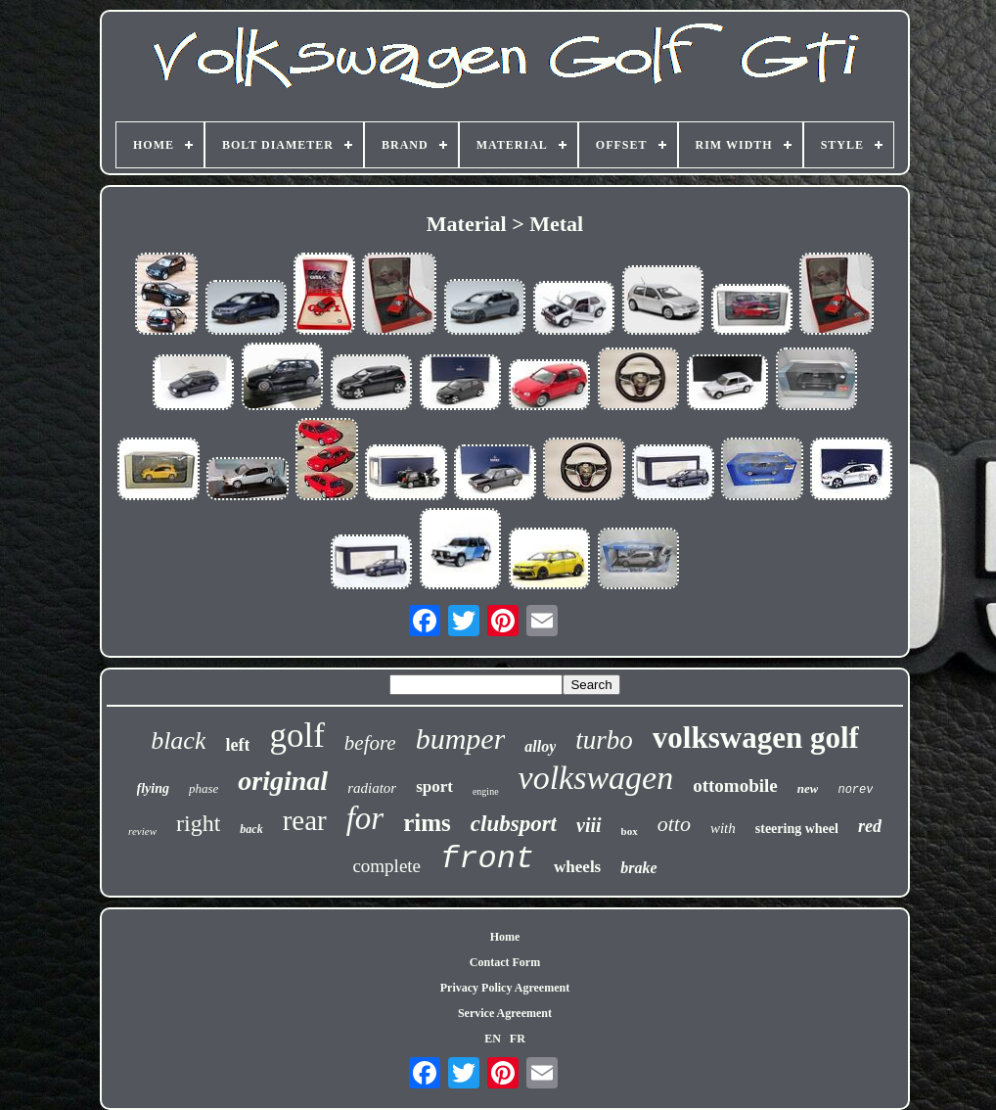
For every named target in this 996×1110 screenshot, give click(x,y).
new (808, 788)
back (251, 829)
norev (855, 790)
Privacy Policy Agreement (504, 987)
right (198, 823)
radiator (371, 788)
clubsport (514, 823)
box (629, 831)
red (870, 826)
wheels (577, 866)
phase (203, 788)
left (237, 745)
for (365, 818)
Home (505, 937)
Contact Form (505, 962)
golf (296, 736)
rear (305, 820)
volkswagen (596, 778)
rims (427, 822)
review (142, 831)
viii (589, 825)
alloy (540, 746)
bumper (461, 738)
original (283, 780)
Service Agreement (505, 1013)
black (178, 740)
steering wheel (796, 828)
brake (638, 867)
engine (486, 791)
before (370, 743)
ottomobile (735, 785)
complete (386, 866)
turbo (604, 740)
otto (674, 823)
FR (517, 1038)
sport (434, 786)
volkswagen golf (756, 737)
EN (492, 1038)
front (487, 859)
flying (153, 788)
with (723, 828)
